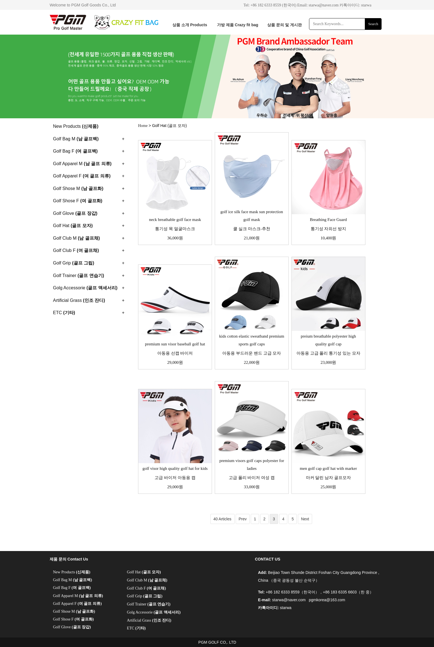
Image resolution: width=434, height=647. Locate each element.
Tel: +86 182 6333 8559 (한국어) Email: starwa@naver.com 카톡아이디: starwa (307, 5)
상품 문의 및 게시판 (284, 25)
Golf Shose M (74, 611)
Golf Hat (144, 572)
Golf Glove (72, 627)
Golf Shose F (73, 619)
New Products (71, 572)
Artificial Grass (149, 620)
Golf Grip (144, 596)
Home (143, 126)
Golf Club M (147, 580)
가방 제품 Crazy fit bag (237, 25)
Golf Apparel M (78, 596)
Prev (243, 519)
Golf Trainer (148, 604)
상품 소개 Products (189, 25)
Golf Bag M (72, 580)
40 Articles (222, 519)
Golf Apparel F (77, 604)
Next (305, 519)
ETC (136, 628)
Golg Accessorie (153, 612)
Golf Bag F (72, 588)
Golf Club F (146, 588)
